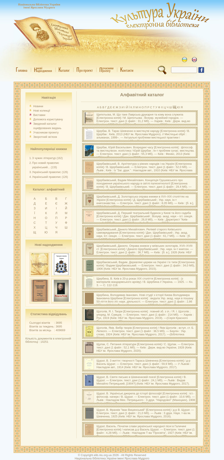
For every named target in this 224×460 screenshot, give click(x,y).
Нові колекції (41, 110)
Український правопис (46, 172)
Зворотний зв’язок (45, 136)
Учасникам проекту (46, 132)
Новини (38, 106)
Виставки (39, 115)
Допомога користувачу (48, 119)
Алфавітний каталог (142, 94)
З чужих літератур (44, 158)
